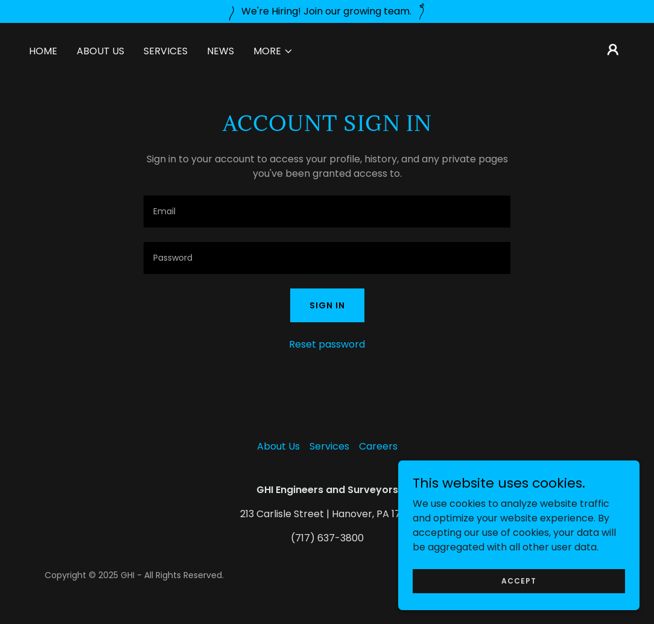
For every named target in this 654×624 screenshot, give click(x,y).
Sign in (327, 305)
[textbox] (327, 212)
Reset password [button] (327, 344)
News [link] (220, 51)
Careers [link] (378, 446)
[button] (273, 51)
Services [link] (166, 51)
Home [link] (43, 51)
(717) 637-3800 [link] (327, 538)
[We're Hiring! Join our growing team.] (327, 11)
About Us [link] (100, 51)
